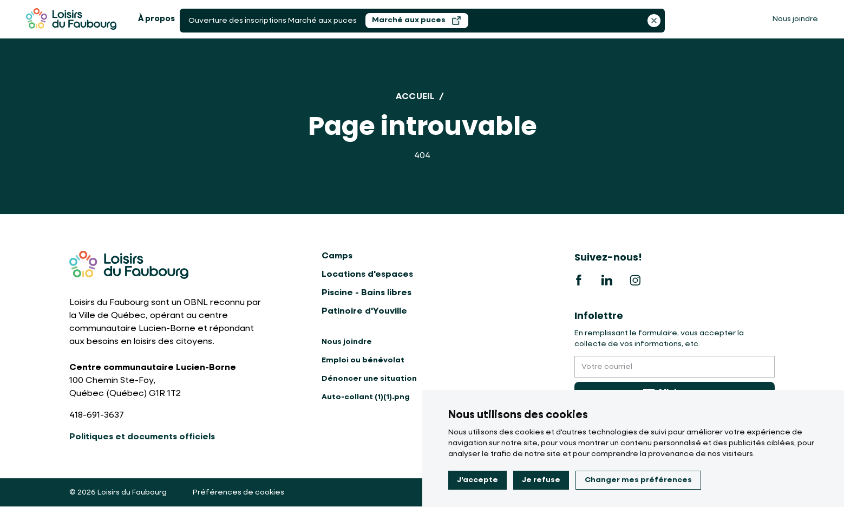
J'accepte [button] (477, 480)
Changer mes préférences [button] (638, 480)
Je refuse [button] (541, 480)
